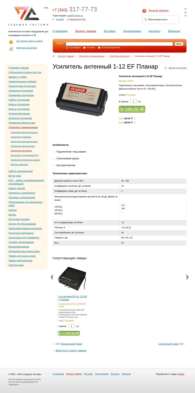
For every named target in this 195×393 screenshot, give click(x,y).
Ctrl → (172, 344)
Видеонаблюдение (18, 246)
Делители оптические (20, 118)
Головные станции (18, 67)
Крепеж (12, 210)
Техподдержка (132, 31)
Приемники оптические (21, 95)
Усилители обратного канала (25, 160)
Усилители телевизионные (23, 127)
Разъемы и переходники (21, 197)
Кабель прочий (16, 188)
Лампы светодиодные (20, 260)
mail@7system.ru (75, 15)
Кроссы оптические (19, 109)
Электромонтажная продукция (25, 228)
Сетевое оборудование (21, 242)
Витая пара (14, 175)
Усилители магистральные (24, 132)
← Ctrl (67, 344)
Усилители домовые (21, 137)
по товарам (73, 47)
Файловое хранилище (26, 48)
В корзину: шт (130, 101)
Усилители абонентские (23, 146)
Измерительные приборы (22, 81)
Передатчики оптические (22, 86)
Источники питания (19, 219)
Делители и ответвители (21, 193)
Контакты (154, 31)
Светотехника (16, 265)
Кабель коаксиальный (20, 171)
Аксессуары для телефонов (23, 237)
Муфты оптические (19, 104)
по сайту (89, 47)
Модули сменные (19, 164)
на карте (60, 19)
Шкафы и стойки (17, 77)
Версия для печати (178, 68)
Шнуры (12, 214)
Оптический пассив (19, 113)
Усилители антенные (21, 150)
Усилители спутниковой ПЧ (24, 155)
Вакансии (174, 31)
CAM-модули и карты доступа (24, 72)
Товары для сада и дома (22, 256)
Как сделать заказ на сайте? (29, 41)
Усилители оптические (20, 90)
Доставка (109, 31)
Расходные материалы (21, 233)
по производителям (109, 47)
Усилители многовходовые (24, 141)
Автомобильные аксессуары (24, 251)
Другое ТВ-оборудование (22, 223)
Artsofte (180, 374)
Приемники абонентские (21, 122)
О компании (60, 31)
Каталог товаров (85, 31)
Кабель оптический (19, 100)
